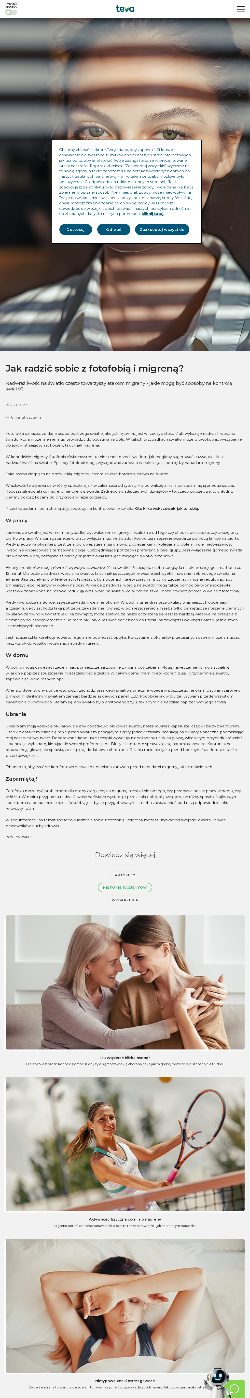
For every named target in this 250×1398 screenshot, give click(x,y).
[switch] (11, 9)
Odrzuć (114, 229)
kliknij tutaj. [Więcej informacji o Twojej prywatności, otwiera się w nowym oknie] (153, 213)
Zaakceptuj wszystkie (162, 229)
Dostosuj (76, 229)
